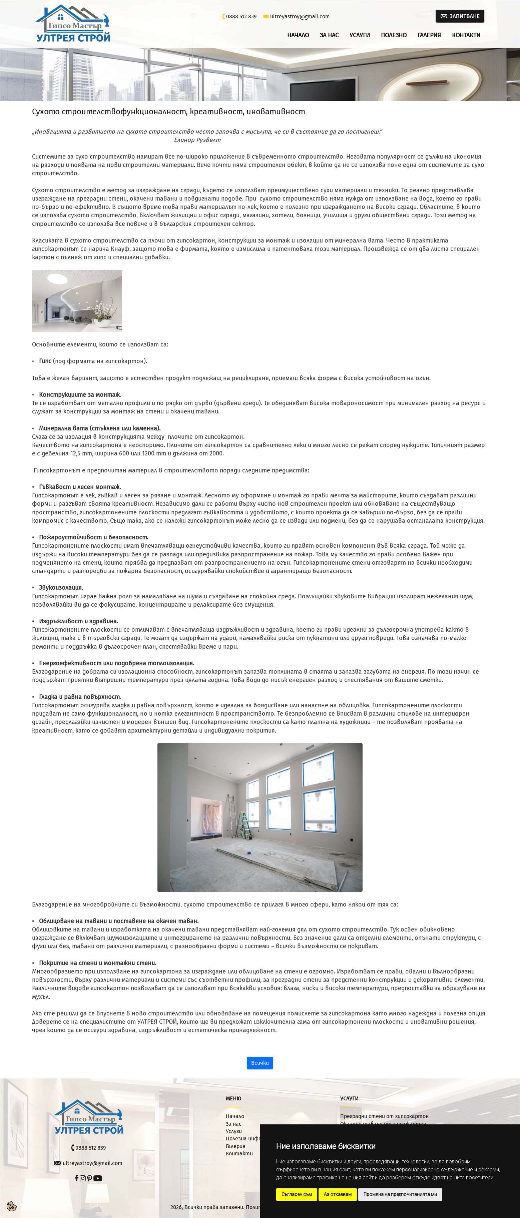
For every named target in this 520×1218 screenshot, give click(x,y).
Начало (298, 35)
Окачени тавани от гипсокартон (383, 1124)
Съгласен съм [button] (297, 1194)
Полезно (394, 35)
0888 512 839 (241, 16)
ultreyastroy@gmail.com (300, 16)
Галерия (429, 35)
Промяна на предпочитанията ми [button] (400, 1194)
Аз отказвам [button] (338, 1194)
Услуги (360, 35)
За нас (329, 35)
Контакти (466, 35)
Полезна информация (253, 1138)
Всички (260, 1063)
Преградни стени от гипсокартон (384, 1116)
